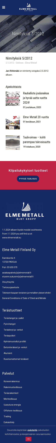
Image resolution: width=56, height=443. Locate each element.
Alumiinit (8, 353)
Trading (7, 416)
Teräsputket (9, 335)
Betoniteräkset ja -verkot (15, 347)
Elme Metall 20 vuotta (36, 117)
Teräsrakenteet (11, 393)
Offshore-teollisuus (13, 410)
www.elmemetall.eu (11, 237)
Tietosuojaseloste (10, 287)
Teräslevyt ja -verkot (13, 330)
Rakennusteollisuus (13, 387)
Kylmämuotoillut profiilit (15, 341)
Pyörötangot (10, 324)
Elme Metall (31, 63)
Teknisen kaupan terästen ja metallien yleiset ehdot (26, 293)
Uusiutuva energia (12, 405)
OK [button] (28, 439)
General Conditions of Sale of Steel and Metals (24, 298)
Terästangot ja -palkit (14, 318)
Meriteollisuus (10, 399)
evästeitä (32, 430)
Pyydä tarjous (28, 179)
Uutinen (19, 63)
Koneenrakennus (12, 381)
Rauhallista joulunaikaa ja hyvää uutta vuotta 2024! (36, 97)
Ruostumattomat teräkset (16, 359)
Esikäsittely (9, 422)
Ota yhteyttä (8, 282)
